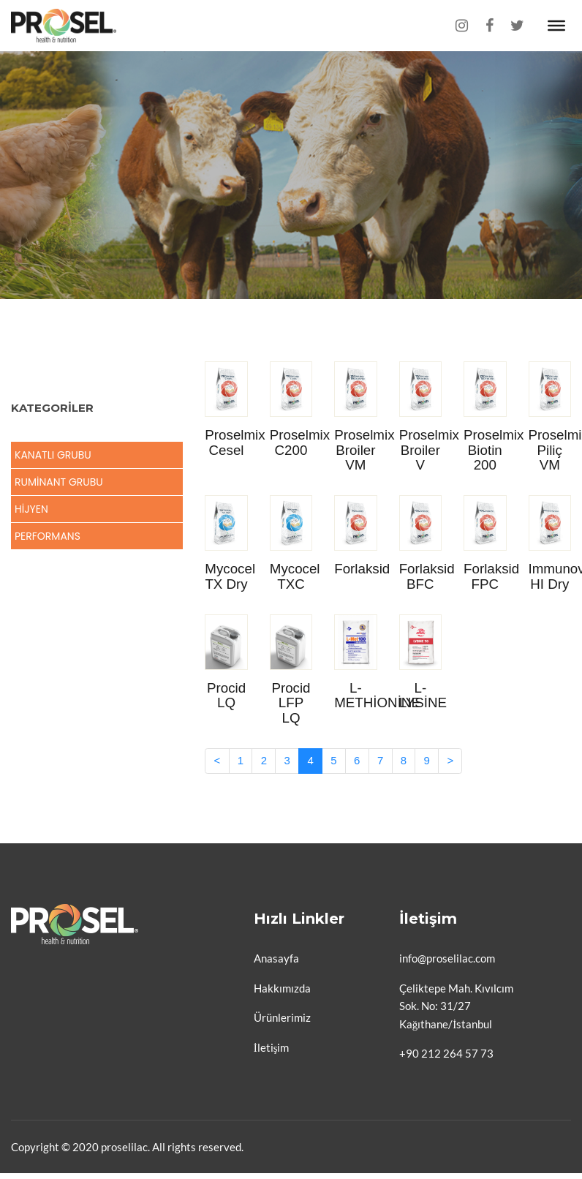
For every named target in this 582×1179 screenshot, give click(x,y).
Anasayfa (276, 958)
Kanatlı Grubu (53, 455)
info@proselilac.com (447, 958)
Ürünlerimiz (282, 1017)
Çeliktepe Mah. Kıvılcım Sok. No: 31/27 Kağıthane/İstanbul (456, 1006)
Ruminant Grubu (59, 482)
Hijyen (31, 509)
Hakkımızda (282, 988)
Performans (47, 536)
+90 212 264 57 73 (446, 1053)
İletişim (272, 1047)
